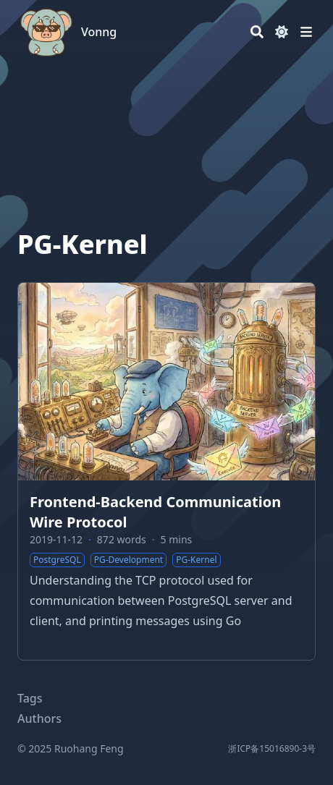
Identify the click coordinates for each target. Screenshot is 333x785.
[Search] (257, 31)
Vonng (99, 32)
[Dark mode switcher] (281, 31)
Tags (30, 698)
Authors (39, 718)
